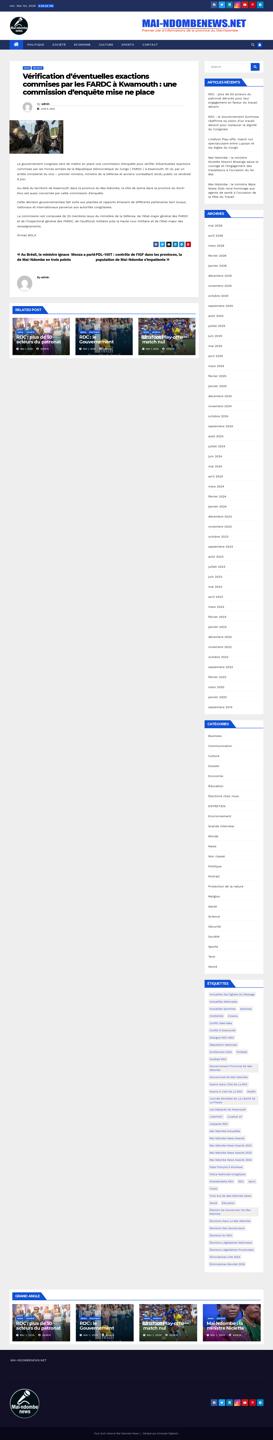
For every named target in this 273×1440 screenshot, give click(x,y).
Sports (127, 44)
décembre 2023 (220, 516)
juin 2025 (215, 336)
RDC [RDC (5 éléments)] (241, 1181)
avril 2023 (215, 597)
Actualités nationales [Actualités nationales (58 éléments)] (223, 1001)
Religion (214, 896)
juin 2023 (215, 576)
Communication (220, 746)
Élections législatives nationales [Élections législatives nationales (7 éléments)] (231, 1242)
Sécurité (37, 68)
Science (214, 916)
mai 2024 (215, 466)
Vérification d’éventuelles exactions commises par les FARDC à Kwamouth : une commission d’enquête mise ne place (100, 84)
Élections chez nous (223, 796)
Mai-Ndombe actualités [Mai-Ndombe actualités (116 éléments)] (225, 1131)
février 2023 (217, 617)
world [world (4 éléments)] (213, 1203)
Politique (35, 44)
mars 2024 (216, 486)
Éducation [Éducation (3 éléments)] (228, 1203)
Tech (211, 956)
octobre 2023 (218, 536)
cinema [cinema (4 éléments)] (233, 1015)
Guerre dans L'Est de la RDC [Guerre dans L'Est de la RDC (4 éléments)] (228, 1084)
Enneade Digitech (167, 1433)
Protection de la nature (225, 886)
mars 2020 (216, 687)
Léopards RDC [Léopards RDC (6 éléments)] (219, 1123)
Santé (212, 906)
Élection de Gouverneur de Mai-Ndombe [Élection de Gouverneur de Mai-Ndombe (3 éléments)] (231, 1211)
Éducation (216, 786)
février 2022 (217, 677)
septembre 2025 (220, 306)
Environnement (219, 816)
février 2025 (217, 376)
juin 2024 (215, 456)
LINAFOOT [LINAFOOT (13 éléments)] (216, 1116)
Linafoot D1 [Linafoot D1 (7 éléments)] (234, 1116)
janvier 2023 (217, 627)
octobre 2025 (218, 296)
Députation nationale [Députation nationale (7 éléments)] (223, 1044)
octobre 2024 (218, 416)
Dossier (214, 766)
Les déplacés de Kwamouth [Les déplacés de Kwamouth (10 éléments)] (228, 1109)
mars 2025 (216, 366)
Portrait (214, 876)
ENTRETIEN (217, 806)
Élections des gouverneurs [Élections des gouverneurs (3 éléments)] (227, 1228)
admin (45, 104)
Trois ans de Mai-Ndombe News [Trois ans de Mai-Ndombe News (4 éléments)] (230, 1195)
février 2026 (217, 255)
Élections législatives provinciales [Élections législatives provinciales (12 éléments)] (232, 1249)
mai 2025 (215, 346)
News (27, 68)
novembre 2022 (220, 647)
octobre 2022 (218, 657)
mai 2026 (215, 225)
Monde (213, 836)
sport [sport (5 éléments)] (251, 1181)
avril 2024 (215, 476)
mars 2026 (216, 245)
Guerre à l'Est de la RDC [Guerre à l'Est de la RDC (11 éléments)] (226, 1091)
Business (215, 736)
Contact (150, 44)
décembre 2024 (220, 396)
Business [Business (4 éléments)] (246, 1008)
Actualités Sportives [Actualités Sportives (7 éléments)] (223, 1008)
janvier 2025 (217, 386)
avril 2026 (215, 235)
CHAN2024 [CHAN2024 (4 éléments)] (217, 1015)
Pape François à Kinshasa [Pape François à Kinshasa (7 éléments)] (226, 1167)
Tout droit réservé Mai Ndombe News (117, 1433)
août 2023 (216, 556)
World (212, 966)
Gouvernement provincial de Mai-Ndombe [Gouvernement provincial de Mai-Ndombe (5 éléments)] (231, 1068)
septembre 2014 (220, 707)
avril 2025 (215, 356)
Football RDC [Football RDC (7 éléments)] (218, 1059)
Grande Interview (221, 826)
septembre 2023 (220, 546)
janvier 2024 (217, 506)
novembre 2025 (220, 286)
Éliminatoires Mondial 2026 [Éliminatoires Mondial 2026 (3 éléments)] (227, 1264)
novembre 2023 (220, 526)
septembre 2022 (220, 667)
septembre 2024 (220, 426)
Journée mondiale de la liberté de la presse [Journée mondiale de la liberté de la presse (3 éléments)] (232, 1100)
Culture (106, 44)
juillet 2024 (216, 446)
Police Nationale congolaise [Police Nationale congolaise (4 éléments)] (228, 1174)
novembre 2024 (220, 406)
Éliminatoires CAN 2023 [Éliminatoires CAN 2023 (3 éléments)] (225, 1256)
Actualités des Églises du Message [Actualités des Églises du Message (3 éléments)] (232, 994)
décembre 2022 (220, 637)
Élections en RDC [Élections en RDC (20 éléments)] (221, 1235)
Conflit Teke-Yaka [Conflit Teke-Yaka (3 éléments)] (221, 1023)
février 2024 (217, 496)
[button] (252, 45)
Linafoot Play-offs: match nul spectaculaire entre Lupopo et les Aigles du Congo (231, 143)
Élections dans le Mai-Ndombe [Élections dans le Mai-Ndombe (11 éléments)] (230, 1220)
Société (59, 44)
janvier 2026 (217, 265)
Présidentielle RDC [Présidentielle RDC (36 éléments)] (222, 1181)
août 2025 (216, 316)
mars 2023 (216, 607)
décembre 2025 (220, 276)
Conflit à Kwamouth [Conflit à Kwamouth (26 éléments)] (223, 1030)
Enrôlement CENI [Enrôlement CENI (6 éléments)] (221, 1051)
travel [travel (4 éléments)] (213, 1188)
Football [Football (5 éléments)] (241, 1051)
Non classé (216, 856)
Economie (82, 44)
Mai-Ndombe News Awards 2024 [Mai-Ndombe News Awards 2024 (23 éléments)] (231, 1159)
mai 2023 (215, 587)
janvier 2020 (217, 697)
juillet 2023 (216, 566)
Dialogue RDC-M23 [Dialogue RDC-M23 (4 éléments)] (222, 1037)
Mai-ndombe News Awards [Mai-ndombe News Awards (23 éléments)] (227, 1138)
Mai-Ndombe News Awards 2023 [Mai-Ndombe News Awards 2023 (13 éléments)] (231, 1152)
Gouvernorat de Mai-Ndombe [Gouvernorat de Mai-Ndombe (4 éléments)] (229, 1077)
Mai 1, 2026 (27, 1335)
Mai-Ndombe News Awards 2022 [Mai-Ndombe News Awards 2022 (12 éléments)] (231, 1145)
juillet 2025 (216, 326)
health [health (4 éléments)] (251, 1091)
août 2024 (216, 436)
